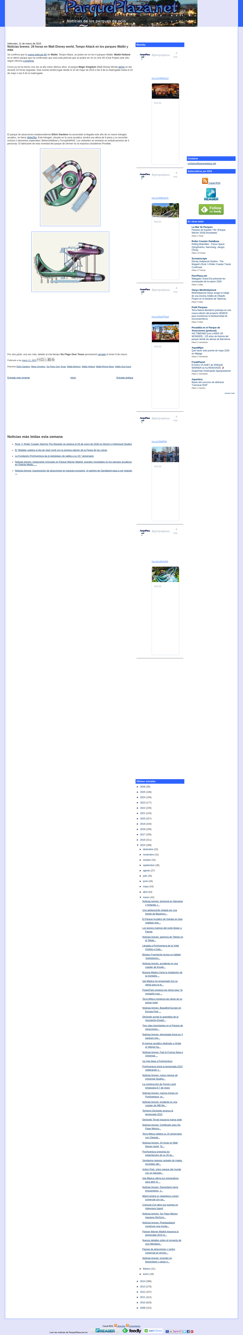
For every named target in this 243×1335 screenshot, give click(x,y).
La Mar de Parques (202, 227)
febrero (147, 1268)
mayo (146, 886)
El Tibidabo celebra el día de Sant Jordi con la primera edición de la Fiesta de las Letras (61, 450)
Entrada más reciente (18, 377)
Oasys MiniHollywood (204, 290)
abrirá (121, 67)
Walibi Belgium (73, 366)
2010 (143, 1302)
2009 (143, 1308)
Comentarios (133, 1326)
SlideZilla (32, 137)
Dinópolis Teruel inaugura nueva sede (162, 1119)
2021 (143, 813)
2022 (143, 808)
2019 (143, 824)
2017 (143, 834)
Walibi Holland (88, 366)
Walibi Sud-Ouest (123, 366)
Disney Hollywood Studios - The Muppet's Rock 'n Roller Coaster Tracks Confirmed (211, 264)
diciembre (148, 849)
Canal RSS (211, 183)
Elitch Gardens (23, 366)
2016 (143, 840)
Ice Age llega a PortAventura (157, 1061)
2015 (143, 845)
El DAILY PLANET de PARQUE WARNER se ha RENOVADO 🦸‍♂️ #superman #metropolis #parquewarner (211, 368)
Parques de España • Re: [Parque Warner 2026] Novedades (209, 231)
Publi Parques (199, 307)
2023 (143, 802)
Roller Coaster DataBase (205, 241)
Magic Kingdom (38, 366)
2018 (143, 829)
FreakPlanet (198, 362)
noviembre (149, 854)
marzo (146, 897)
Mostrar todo (230, 393)
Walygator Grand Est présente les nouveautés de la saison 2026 (208, 280)
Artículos (119, 1326)
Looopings (28, 61)
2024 (143, 797)
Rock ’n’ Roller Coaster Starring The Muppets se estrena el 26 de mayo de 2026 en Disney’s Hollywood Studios (73, 444)
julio (145, 876)
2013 (143, 1286)
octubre (147, 860)
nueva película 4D (37, 54)
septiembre (149, 865)
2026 (143, 786)
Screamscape (199, 258)
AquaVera (197, 379)
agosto (147, 870)
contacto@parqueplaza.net (202, 163)
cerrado (102, 354)
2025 (143, 792)
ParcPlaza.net (199, 276)
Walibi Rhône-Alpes (105, 366)
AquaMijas (198, 347)
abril (145, 892)
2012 (143, 1292)
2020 (143, 818)
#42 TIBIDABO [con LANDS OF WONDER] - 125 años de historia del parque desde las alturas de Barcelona (211, 336)
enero (146, 1274)
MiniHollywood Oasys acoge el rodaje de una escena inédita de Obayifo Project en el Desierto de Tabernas (210, 296)
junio (146, 881)
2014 (143, 1281)
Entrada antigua (124, 377)
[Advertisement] (121, 32)
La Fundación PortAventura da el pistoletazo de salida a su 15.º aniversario (54, 456)
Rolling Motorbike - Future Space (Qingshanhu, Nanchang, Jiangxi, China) (208, 247)
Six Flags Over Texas (56, 366)
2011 (143, 1297)
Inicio (73, 377)
